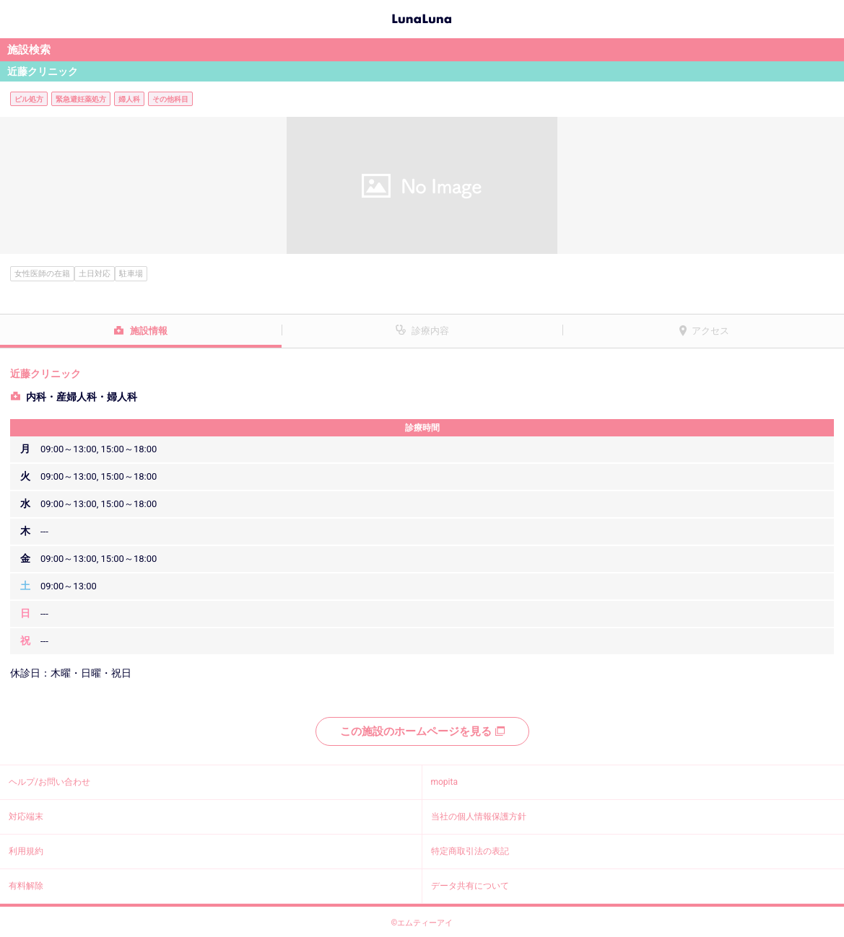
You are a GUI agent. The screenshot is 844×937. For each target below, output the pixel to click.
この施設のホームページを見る (422, 731)
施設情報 (149, 330)
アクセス (710, 330)
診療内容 (430, 330)
